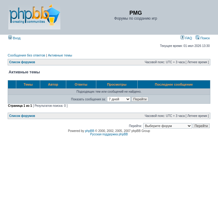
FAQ (186, 38)
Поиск (203, 38)
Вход (14, 38)
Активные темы (60, 55)
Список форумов (22, 62)
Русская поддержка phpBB (109, 134)
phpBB (89, 131)
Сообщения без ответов (26, 55)
